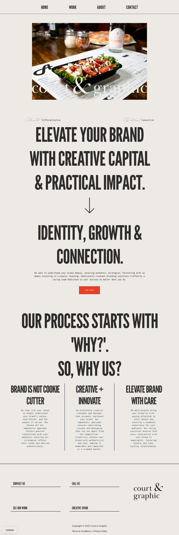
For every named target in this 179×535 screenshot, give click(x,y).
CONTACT (132, 7)
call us (76, 483)
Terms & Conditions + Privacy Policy (89, 531)
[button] (141, 63)
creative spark (80, 508)
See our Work (20, 508)
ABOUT (101, 7)
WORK (72, 7)
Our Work (89, 290)
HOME (44, 7)
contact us (19, 483)
